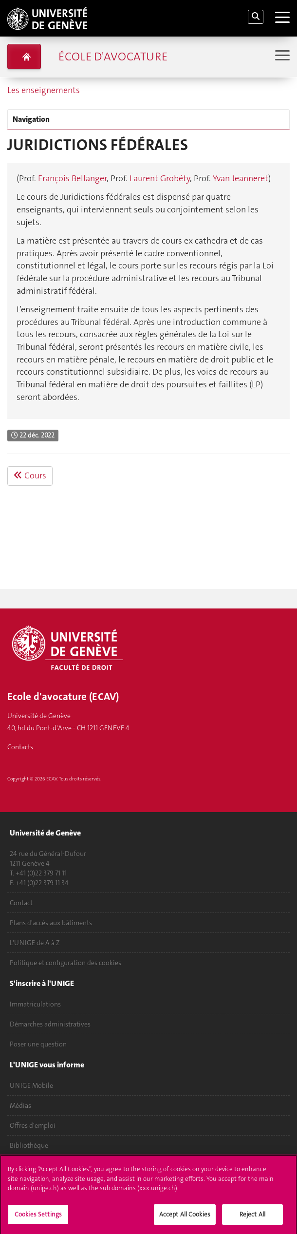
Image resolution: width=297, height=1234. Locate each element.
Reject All (252, 1218)
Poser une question (38, 1044)
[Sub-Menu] (281, 56)
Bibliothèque (29, 1145)
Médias (20, 1105)
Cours (30, 475)
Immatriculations (35, 1004)
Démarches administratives (50, 1024)
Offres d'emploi (33, 1125)
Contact (21, 902)
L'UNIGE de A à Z (35, 942)
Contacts (20, 746)
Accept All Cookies (184, 1218)
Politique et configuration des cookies (65, 962)
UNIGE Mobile (31, 1085)
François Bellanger (72, 178)
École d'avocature (112, 56)
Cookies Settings (38, 1218)
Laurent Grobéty (160, 178)
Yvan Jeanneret (240, 178)
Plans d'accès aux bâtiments (51, 922)
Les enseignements (43, 90)
